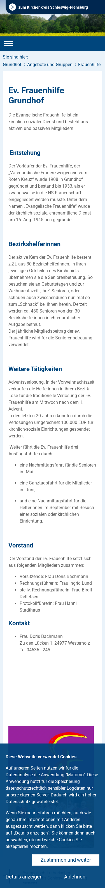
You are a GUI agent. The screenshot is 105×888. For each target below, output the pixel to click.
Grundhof (12, 64)
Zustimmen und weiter (66, 860)
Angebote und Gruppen (50, 64)
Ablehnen (74, 877)
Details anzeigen (24, 877)
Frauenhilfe (89, 64)
